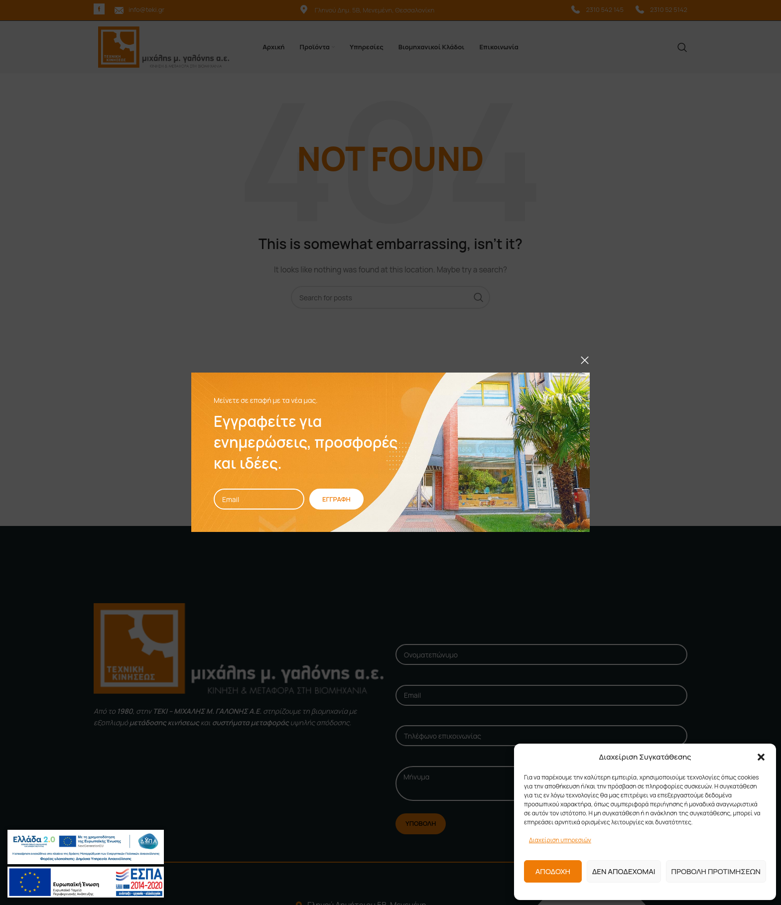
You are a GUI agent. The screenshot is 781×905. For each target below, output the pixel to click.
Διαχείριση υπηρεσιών (560, 840)
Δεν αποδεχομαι (623, 871)
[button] (761, 757)
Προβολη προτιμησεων (716, 871)
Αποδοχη (552, 871)
